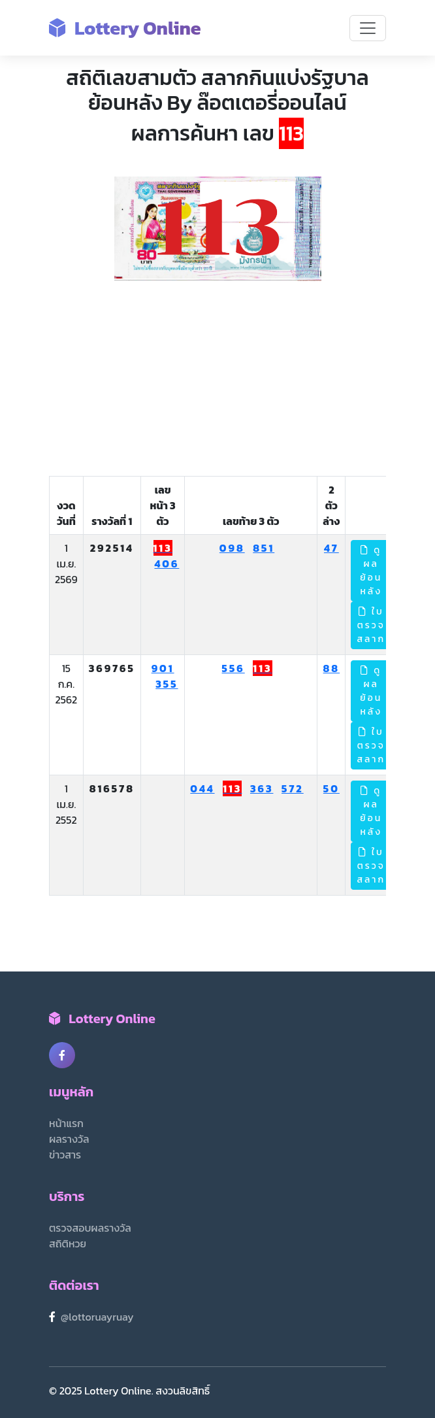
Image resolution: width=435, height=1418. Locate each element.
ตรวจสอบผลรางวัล (90, 1228)
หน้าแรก (66, 1123)
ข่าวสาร (65, 1154)
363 (262, 788)
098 (232, 548)
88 (331, 668)
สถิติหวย (67, 1243)
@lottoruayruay (97, 1317)
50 (331, 788)
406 (166, 563)
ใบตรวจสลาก (371, 625)
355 (166, 684)
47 (331, 548)
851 (263, 548)
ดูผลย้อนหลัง (371, 570)
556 (233, 668)
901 (163, 668)
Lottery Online (125, 28)
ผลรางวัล (69, 1139)
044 (202, 788)
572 (293, 788)
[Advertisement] (217, 379)
